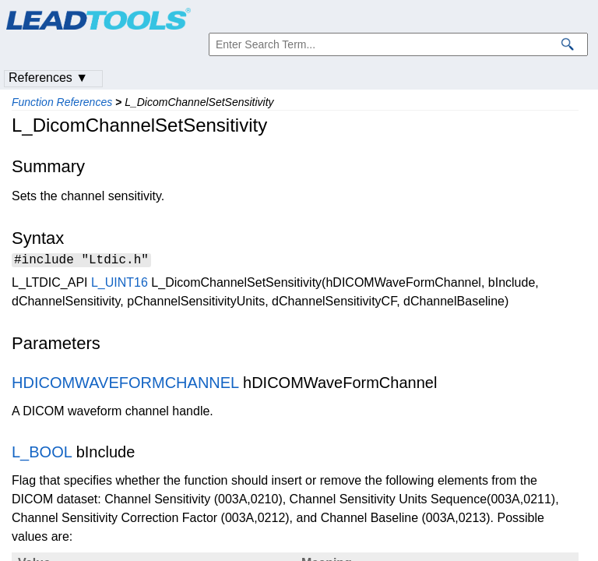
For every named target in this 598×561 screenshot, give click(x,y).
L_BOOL (42, 454)
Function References (62, 102)
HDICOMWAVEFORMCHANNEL (125, 384)
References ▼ (48, 77)
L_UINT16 (119, 284)
